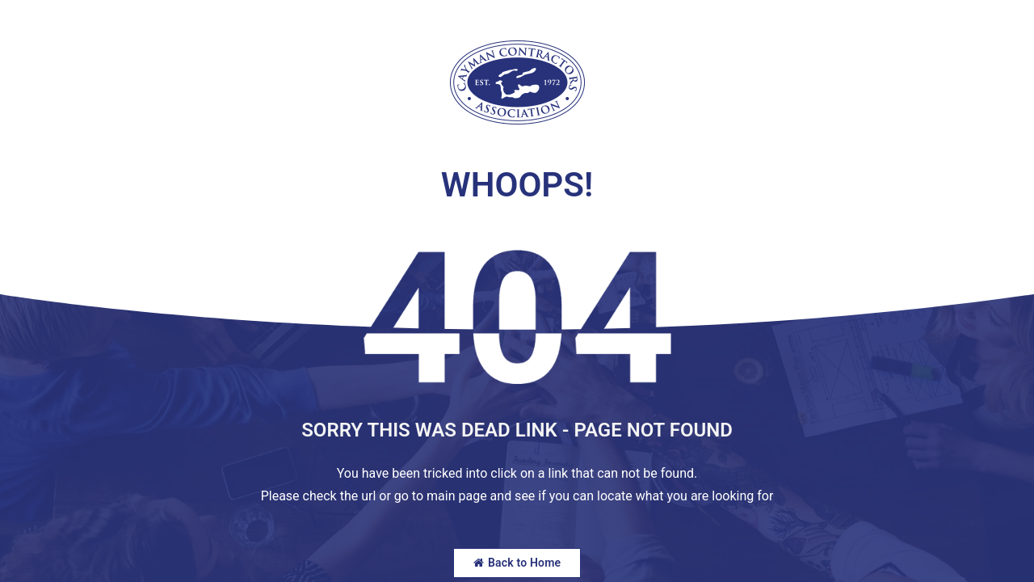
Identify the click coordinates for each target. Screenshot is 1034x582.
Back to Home (517, 562)
